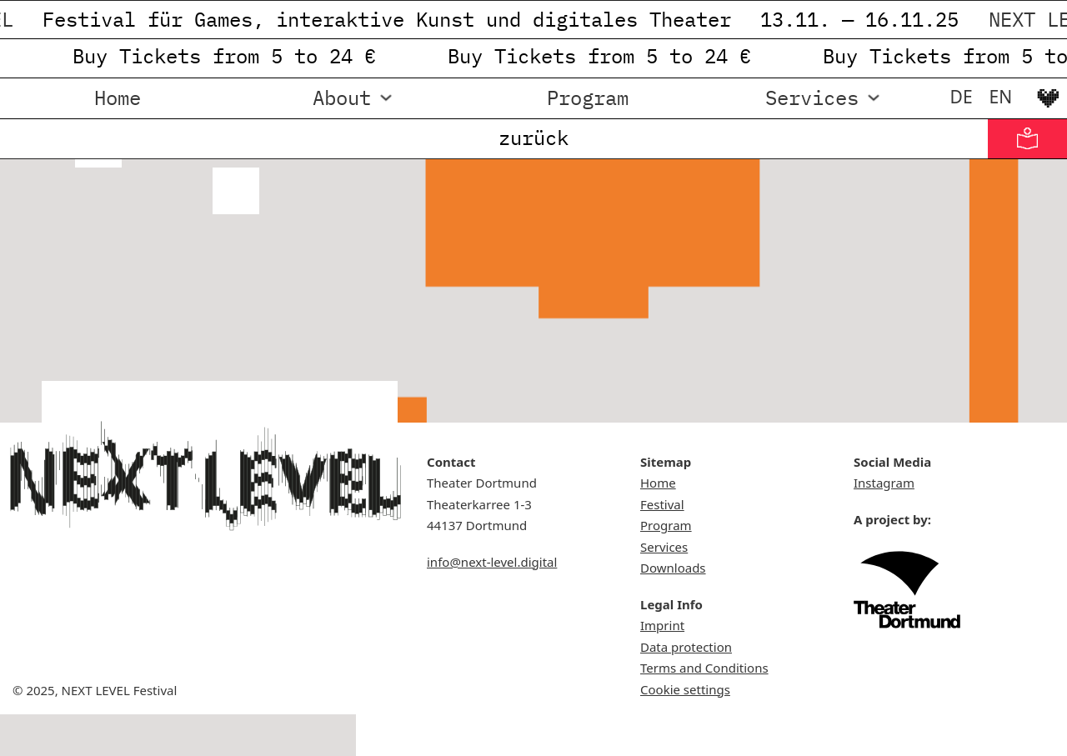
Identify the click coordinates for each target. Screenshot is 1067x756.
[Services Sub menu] (873, 98)
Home (117, 97)
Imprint (662, 625)
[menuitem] (961, 97)
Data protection (686, 646)
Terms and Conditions (704, 667)
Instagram (884, 482)
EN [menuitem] (1001, 96)
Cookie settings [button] (685, 689)
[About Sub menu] (386, 98)
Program (588, 97)
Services (812, 97)
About (342, 97)
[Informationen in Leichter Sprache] (1027, 138)
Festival (662, 504)
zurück (533, 137)
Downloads (673, 567)
